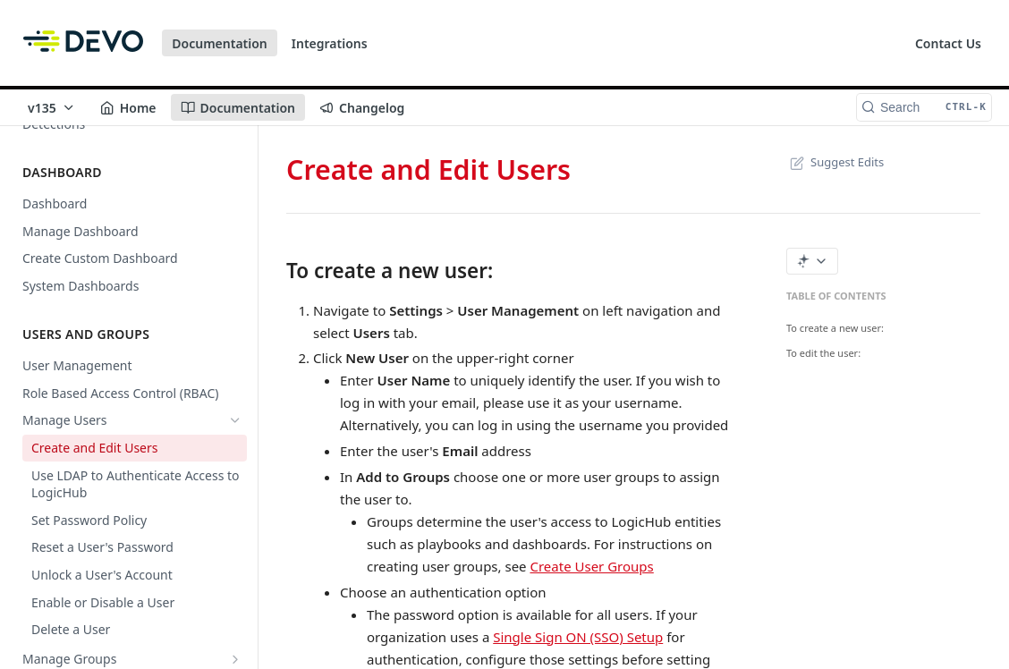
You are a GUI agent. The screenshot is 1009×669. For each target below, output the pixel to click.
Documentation (219, 43)
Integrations (330, 43)
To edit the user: (823, 353)
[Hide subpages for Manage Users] (235, 420)
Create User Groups (591, 566)
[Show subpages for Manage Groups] (235, 659)
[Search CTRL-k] (924, 107)
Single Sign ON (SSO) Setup (578, 637)
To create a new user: (835, 327)
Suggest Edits (835, 162)
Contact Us (948, 43)
